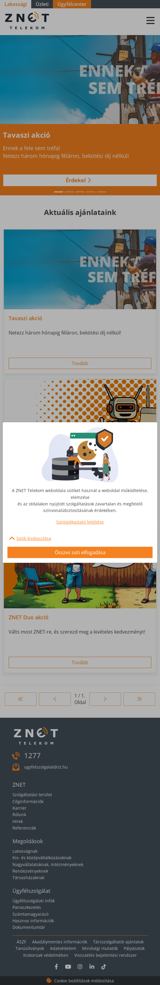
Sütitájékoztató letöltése (80, 522)
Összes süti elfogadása (80, 552)
